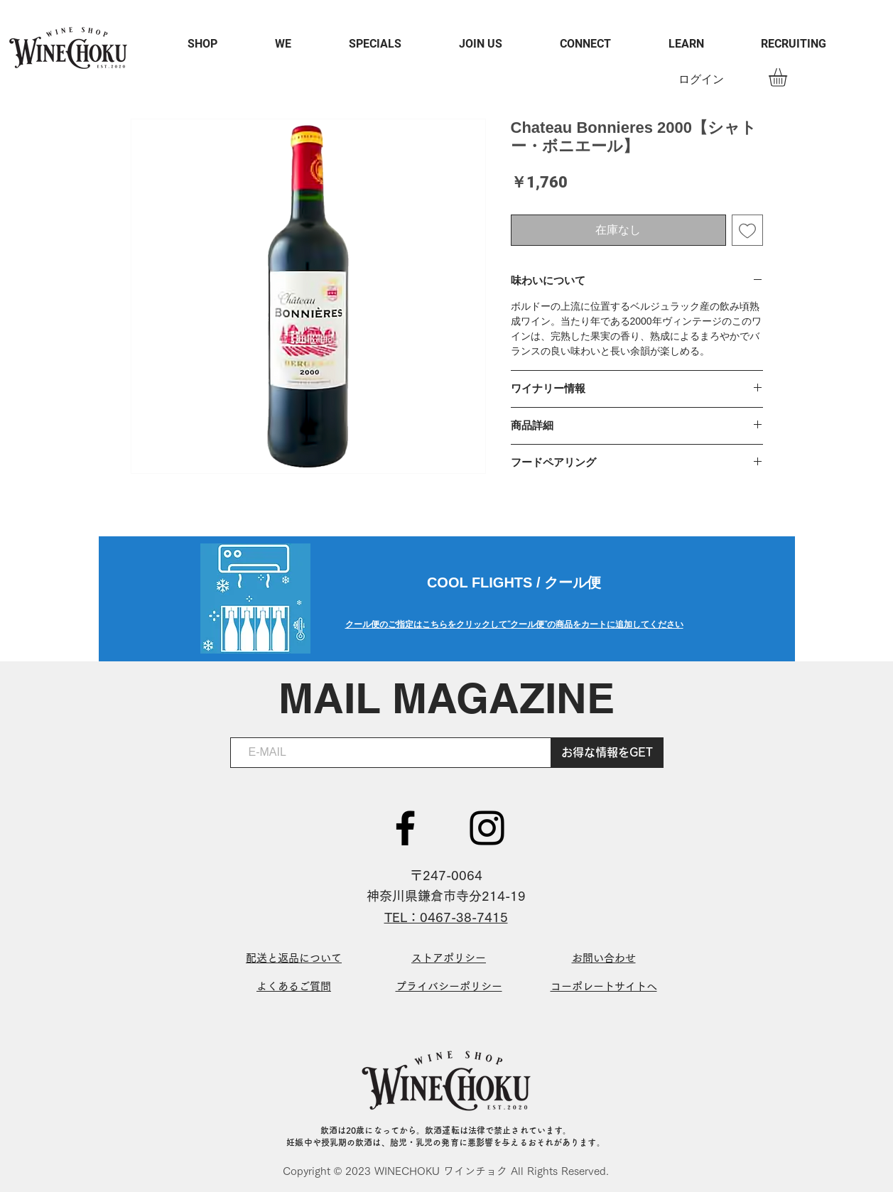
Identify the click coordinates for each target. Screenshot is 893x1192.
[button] (788, 77)
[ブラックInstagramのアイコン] (487, 828)
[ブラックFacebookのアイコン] (405, 828)
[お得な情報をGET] (607, 752)
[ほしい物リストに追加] (747, 230)
